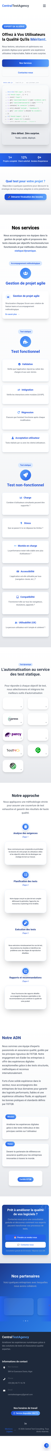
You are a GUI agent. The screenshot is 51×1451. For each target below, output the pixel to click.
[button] (12, 703)
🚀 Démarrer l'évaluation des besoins (25, 197)
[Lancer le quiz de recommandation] (46, 1445)
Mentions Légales (9, 1430)
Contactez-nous (25, 72)
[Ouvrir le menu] (44, 6)
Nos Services (25, 63)
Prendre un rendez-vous (25, 1237)
